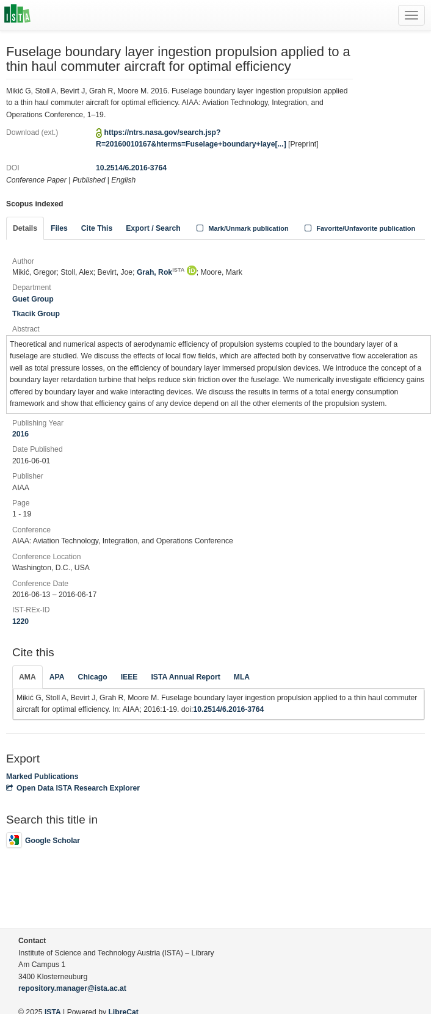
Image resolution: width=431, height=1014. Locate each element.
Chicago (92, 677)
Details (25, 228)
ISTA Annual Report (185, 677)
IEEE (129, 677)
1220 (20, 621)
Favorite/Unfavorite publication (359, 228)
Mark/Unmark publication (241, 228)
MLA (242, 677)
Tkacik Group (36, 314)
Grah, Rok (160, 272)
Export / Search (153, 228)
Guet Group (33, 299)
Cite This (96, 228)
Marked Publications (42, 776)
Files (59, 228)
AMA (27, 677)
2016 (20, 434)
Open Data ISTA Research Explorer (73, 788)
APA (57, 677)
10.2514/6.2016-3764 (131, 168)
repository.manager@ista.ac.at (72, 988)
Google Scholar (43, 840)
